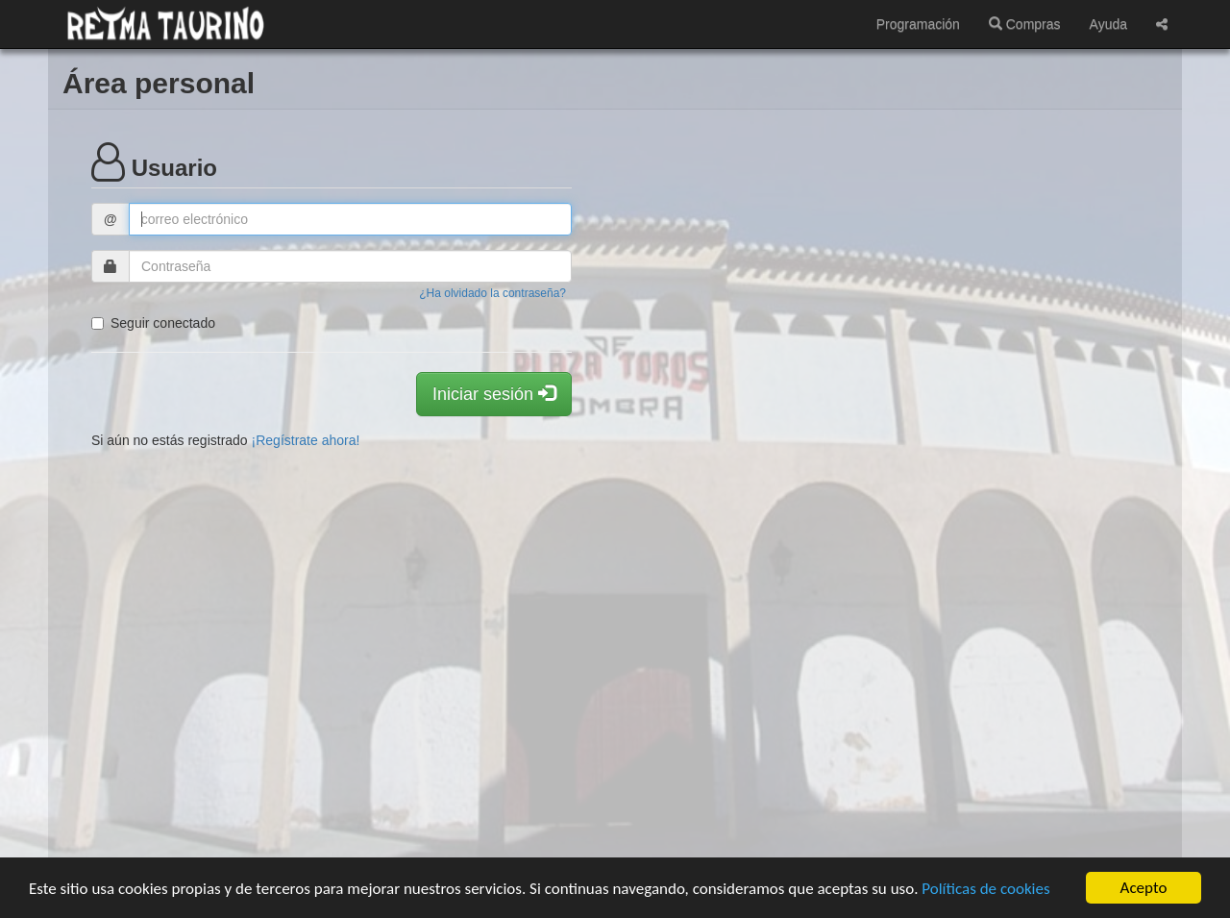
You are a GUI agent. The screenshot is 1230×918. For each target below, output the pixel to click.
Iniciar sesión (493, 394)
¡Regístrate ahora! (306, 440)
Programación (918, 24)
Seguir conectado (153, 323)
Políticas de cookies (985, 889)
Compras (1025, 24)
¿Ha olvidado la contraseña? (492, 293)
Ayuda (1108, 24)
